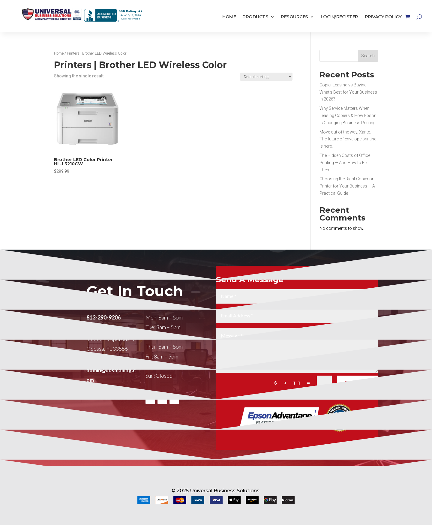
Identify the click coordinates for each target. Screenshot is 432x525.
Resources (294, 17)
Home (229, 17)
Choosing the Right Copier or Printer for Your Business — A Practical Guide (347, 186)
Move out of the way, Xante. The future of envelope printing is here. (348, 139)
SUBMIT (357, 399)
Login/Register (339, 17)
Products (255, 17)
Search (368, 55)
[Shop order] (266, 77)
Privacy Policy (383, 17)
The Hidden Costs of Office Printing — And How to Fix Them (345, 162)
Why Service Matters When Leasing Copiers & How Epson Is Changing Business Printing (348, 115)
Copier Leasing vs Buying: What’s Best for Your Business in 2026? (348, 92)
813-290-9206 (103, 333)
